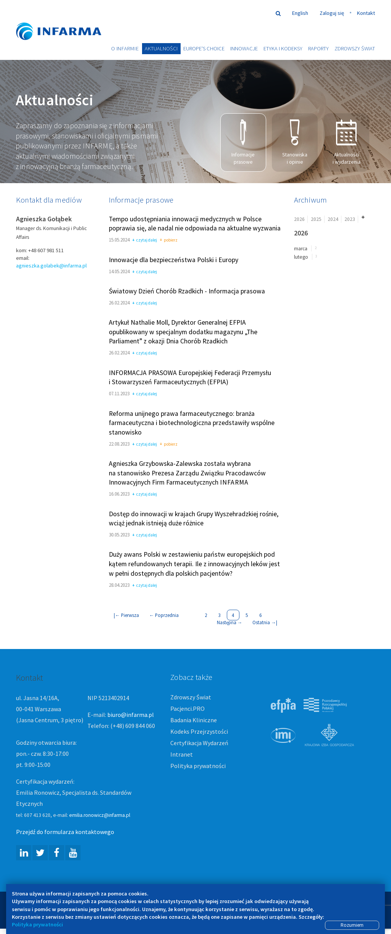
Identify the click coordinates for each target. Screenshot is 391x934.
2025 (316, 219)
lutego (301, 257)
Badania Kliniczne (193, 720)
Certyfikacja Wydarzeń (199, 743)
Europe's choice (204, 48)
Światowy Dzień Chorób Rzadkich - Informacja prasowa (187, 291)
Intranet (181, 754)
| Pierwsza (126, 615)
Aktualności (161, 48)
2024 (333, 219)
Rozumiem (352, 925)
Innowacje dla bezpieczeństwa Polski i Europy (173, 260)
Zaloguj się (332, 13)
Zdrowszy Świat (354, 48)
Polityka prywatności (198, 766)
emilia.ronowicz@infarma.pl (99, 815)
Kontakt (366, 13)
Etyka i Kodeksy (282, 48)
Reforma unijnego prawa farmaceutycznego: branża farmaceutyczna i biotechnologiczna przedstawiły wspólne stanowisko (192, 423)
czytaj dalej (144, 241)
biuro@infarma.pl (130, 715)
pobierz (169, 241)
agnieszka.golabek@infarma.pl (51, 266)
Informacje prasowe (243, 143)
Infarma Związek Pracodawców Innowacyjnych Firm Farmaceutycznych (65, 20)
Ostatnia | (264, 622)
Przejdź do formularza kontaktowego (65, 832)
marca (300, 249)
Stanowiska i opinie (294, 143)
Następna (229, 622)
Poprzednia (164, 615)
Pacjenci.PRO (187, 709)
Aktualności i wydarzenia (346, 143)
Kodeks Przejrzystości (199, 732)
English (300, 13)
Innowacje (244, 48)
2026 (299, 219)
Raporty (318, 48)
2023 (349, 219)
